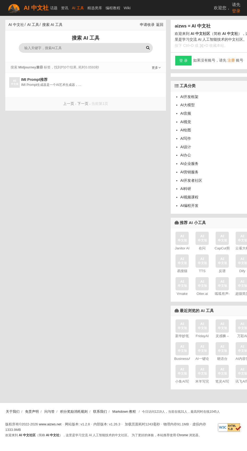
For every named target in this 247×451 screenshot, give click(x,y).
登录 (236, 11)
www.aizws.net (50, 424)
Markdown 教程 (124, 411)
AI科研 (185, 189)
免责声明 (32, 411)
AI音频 (185, 113)
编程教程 (113, 8)
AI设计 (185, 147)
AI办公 (185, 155)
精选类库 (94, 8)
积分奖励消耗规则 (74, 411)
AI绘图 (185, 130)
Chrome (182, 435)
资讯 (64, 8)
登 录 (183, 60)
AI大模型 (187, 105)
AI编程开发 (189, 205)
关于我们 (13, 411)
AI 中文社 (28, 8)
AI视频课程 (189, 197)
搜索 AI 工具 (52, 24)
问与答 (49, 411)
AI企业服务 (189, 163)
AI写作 (185, 138)
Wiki (127, 8)
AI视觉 (185, 122)
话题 (54, 8)
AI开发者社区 (191, 180)
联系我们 (100, 411)
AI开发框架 (189, 97)
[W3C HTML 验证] (229, 427)
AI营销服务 (189, 172)
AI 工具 (78, 8)
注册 (231, 60)
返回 (159, 24)
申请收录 (147, 24)
